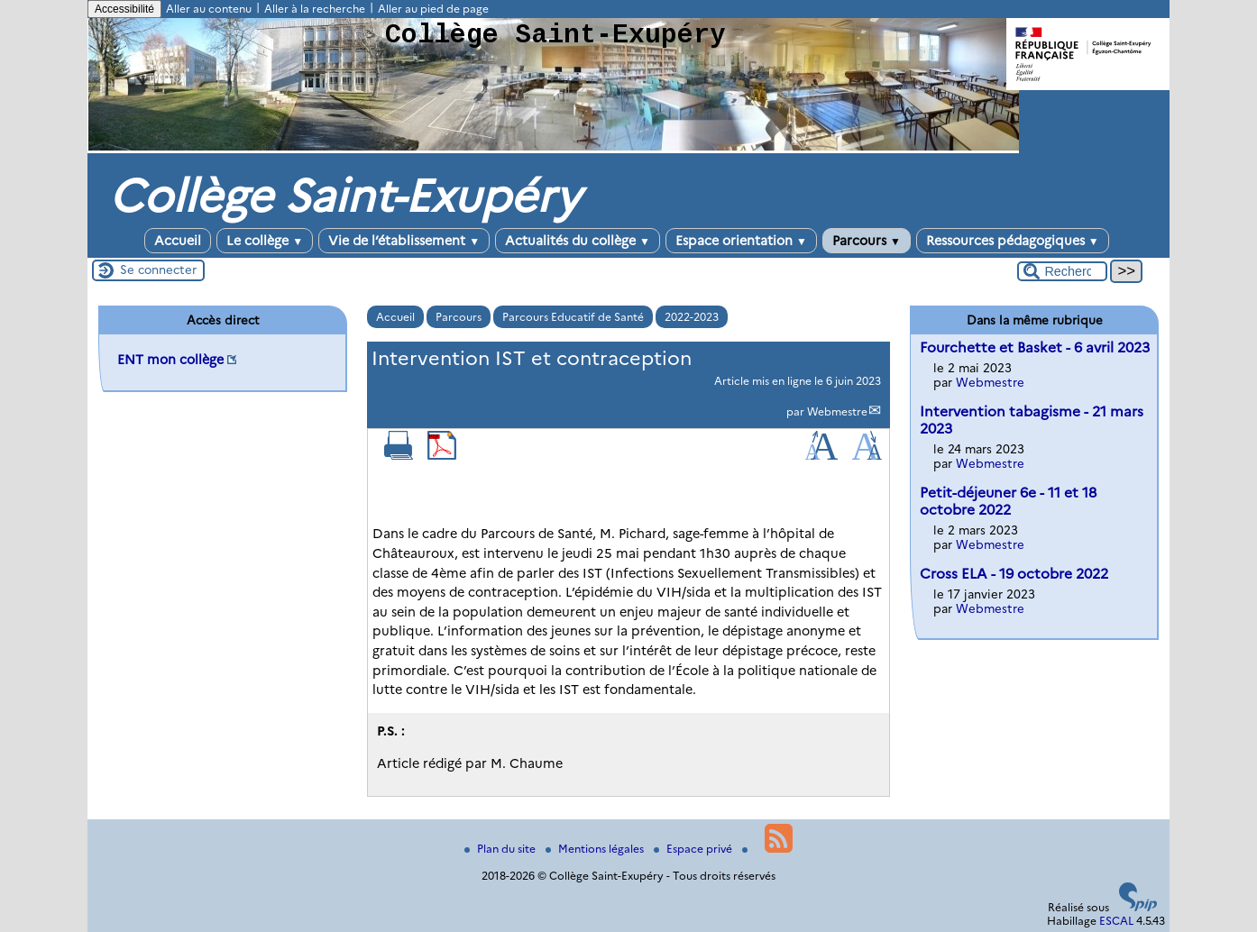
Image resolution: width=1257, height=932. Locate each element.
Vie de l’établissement (404, 241)
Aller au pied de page (433, 8)
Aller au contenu (209, 8)
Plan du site (501, 848)
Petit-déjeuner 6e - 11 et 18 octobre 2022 (1008, 501)
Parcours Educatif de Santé (573, 317)
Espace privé (694, 848)
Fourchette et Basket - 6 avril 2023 (1035, 347)
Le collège (264, 241)
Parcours (866, 241)
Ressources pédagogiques (1012, 241)
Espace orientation (741, 241)
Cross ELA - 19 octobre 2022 (1014, 573)
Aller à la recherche (314, 8)
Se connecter (158, 269)
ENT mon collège (170, 360)
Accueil (177, 241)
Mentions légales (596, 848)
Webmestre (837, 411)
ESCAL (1116, 920)
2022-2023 (692, 317)
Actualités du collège (577, 241)
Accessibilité (124, 9)
